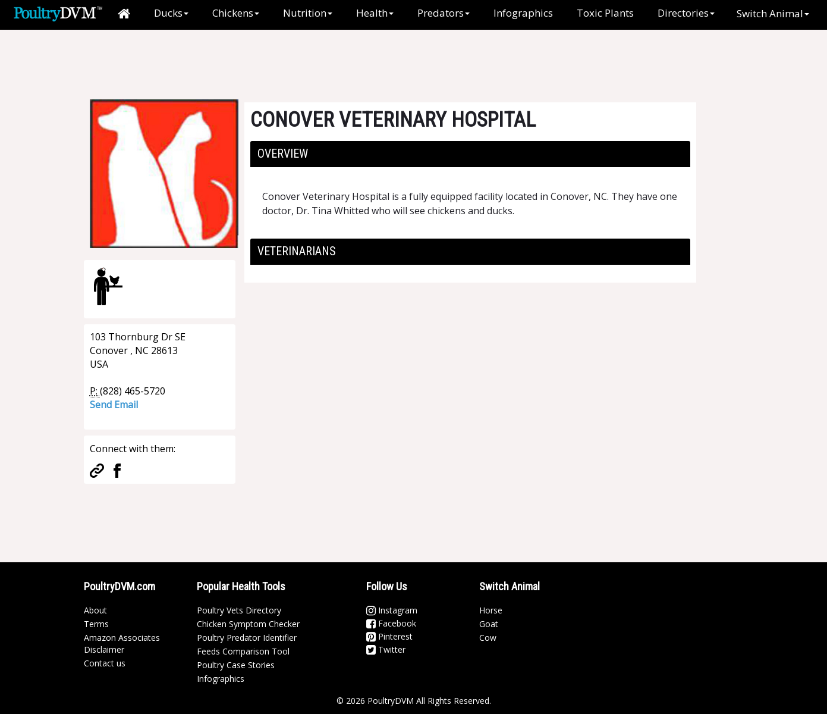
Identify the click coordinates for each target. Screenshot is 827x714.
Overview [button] (282, 153)
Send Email (114, 404)
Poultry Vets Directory (239, 610)
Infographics (523, 13)
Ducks (171, 13)
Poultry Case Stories (236, 665)
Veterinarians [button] (296, 251)
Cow (487, 637)
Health (375, 13)
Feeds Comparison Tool (243, 651)
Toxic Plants (605, 13)
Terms (96, 624)
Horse (490, 610)
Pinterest (389, 636)
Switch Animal (773, 13)
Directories (686, 13)
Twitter (385, 649)
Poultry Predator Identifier (247, 637)
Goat (488, 624)
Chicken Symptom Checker (248, 624)
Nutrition (307, 13)
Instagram (391, 610)
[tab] (470, 154)
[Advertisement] (282, 56)
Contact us (104, 663)
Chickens (235, 13)
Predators (443, 13)
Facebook (391, 623)
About (95, 610)
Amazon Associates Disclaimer (122, 643)
